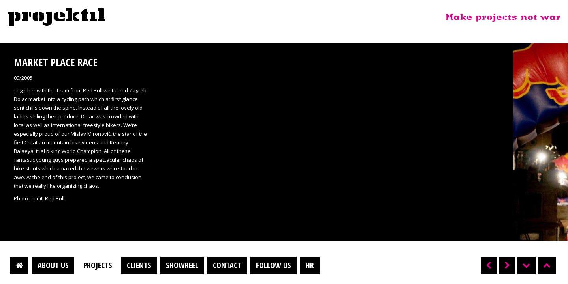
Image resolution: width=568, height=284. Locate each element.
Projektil (56, 17)
